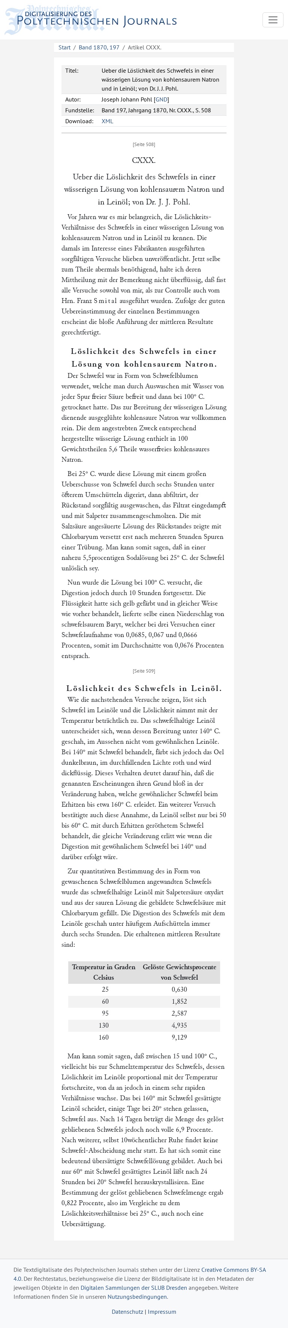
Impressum (162, 1311)
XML (107, 121)
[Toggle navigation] (273, 19)
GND (161, 99)
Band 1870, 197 (99, 47)
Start (64, 47)
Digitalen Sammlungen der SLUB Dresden (134, 1287)
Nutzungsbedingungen (137, 1296)
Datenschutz (127, 1311)
